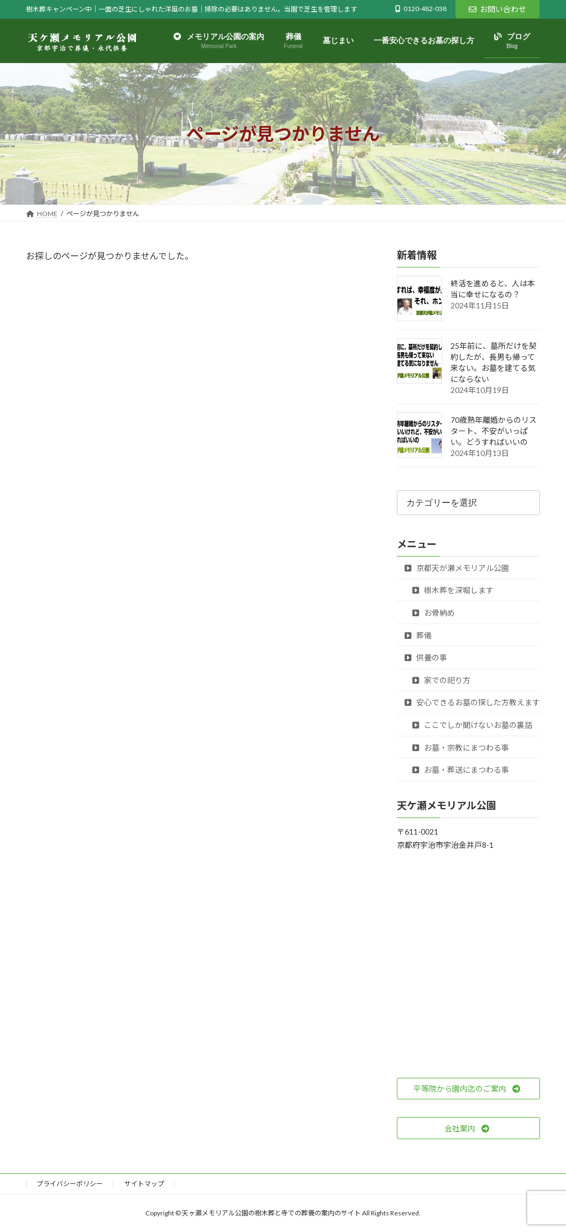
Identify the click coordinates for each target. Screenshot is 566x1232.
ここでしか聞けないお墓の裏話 (472, 725)
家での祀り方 (441, 680)
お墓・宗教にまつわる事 (460, 747)
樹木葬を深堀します (453, 590)
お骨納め (433, 612)
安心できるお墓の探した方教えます (472, 702)
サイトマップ (144, 1183)
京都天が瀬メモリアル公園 (457, 568)
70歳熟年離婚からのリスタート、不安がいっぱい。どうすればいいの (493, 431)
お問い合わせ (497, 9)
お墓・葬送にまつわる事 (460, 769)
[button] (468, 1089)
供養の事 (426, 657)
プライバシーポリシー (69, 1183)
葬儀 (418, 635)
